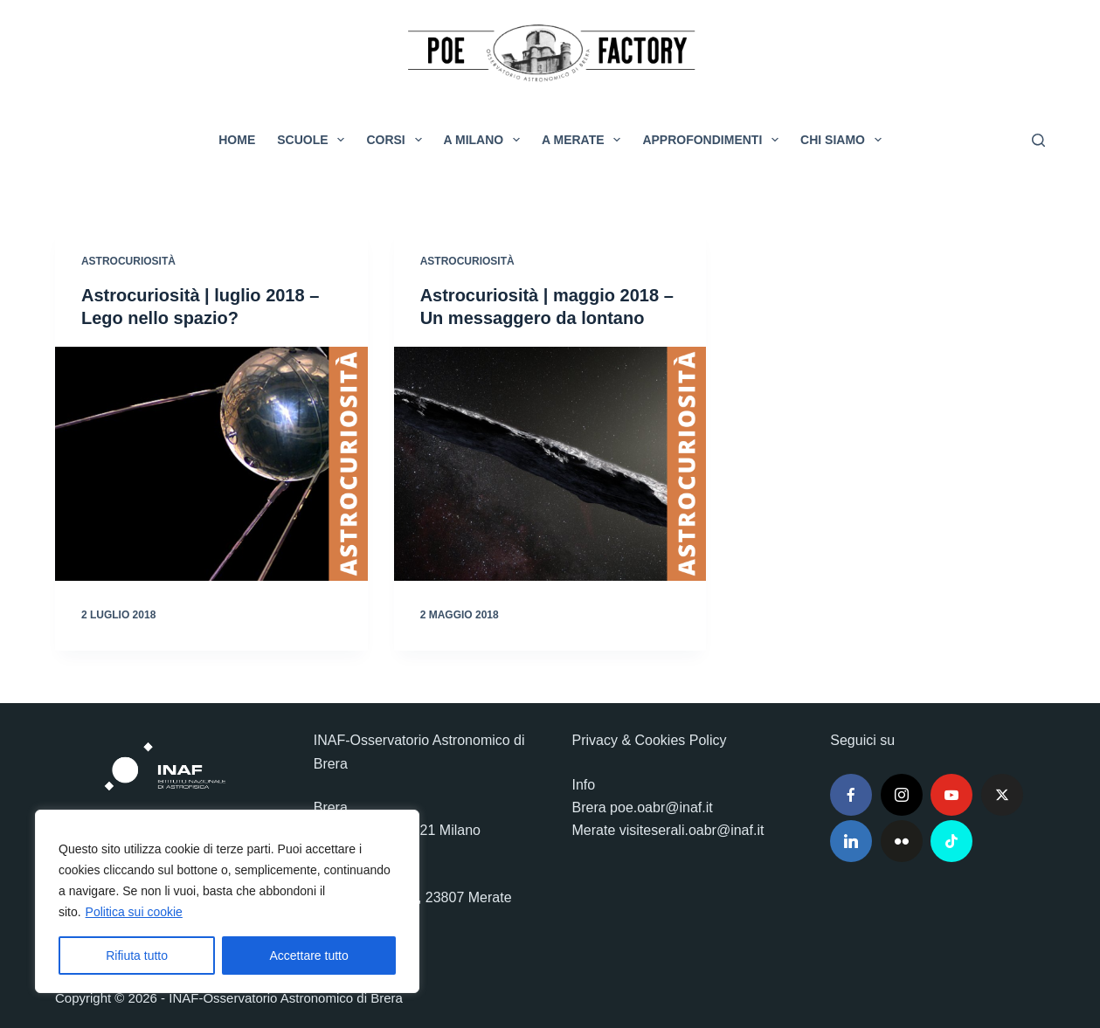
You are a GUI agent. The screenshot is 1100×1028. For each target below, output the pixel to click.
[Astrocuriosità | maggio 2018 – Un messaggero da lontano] (550, 464)
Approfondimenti (713, 139)
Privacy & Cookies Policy (649, 740)
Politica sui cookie (134, 912)
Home (236, 140)
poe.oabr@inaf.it (661, 807)
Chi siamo (844, 139)
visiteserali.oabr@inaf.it (691, 830)
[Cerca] (1038, 140)
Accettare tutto (309, 955)
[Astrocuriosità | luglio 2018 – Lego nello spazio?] (211, 464)
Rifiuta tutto (137, 955)
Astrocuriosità (128, 261)
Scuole (314, 139)
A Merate (584, 139)
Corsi (397, 139)
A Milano (486, 139)
